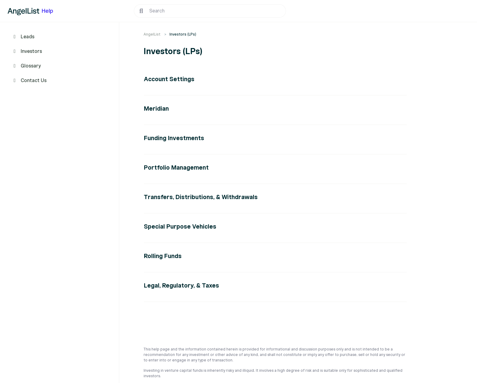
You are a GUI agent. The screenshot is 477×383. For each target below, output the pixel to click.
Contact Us (34, 81)
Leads (27, 37)
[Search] (210, 11)
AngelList (152, 34)
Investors (31, 51)
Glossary (31, 66)
